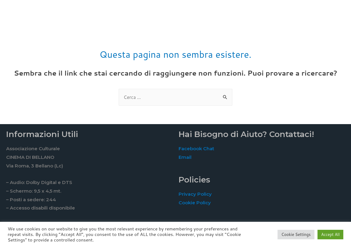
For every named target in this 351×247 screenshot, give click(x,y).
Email (185, 157)
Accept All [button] (330, 234)
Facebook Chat (196, 148)
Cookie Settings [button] (295, 234)
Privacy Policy (195, 194)
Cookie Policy (195, 203)
